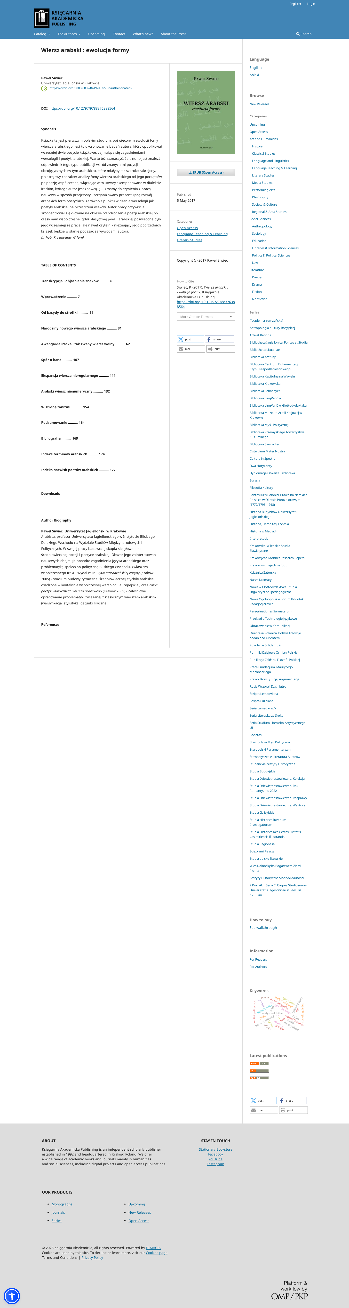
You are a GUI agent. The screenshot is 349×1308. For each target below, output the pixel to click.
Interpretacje (259, 538)
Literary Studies (189, 240)
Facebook (215, 1154)
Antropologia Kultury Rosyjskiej (272, 328)
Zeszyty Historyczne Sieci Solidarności (277, 878)
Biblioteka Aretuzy (263, 357)
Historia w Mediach (263, 531)
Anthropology (262, 226)
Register (295, 3)
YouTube (215, 1159)
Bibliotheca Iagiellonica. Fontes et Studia (279, 342)
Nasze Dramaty (261, 580)
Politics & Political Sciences (271, 255)
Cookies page (156, 1252)
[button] (190, 339)
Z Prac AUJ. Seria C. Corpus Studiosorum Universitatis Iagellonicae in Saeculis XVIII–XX (278, 890)
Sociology (259, 233)
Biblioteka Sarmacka (264, 444)
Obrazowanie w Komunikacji (270, 626)
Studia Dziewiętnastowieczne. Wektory (277, 805)
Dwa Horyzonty (261, 466)
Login (311, 3)
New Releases (259, 104)
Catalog (40, 34)
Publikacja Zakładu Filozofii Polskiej (275, 660)
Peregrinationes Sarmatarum (271, 611)
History (257, 146)
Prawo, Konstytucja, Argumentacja (274, 679)
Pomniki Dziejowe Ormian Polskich (274, 652)
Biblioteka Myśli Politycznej (269, 425)
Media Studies (262, 182)
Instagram (215, 1164)
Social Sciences (260, 219)
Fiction (257, 291)
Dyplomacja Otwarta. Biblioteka (272, 473)
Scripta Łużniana (261, 701)
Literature (257, 270)
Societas (256, 735)
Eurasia (255, 480)
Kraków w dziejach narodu (268, 565)
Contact (119, 34)
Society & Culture (264, 204)
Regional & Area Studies (269, 211)
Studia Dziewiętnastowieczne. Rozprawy (278, 798)
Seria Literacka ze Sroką (266, 715)
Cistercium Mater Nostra (267, 451)
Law (255, 262)
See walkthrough (263, 927)
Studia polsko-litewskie (266, 858)
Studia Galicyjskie (262, 812)
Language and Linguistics (270, 161)
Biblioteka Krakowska (265, 383)
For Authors (68, 34)
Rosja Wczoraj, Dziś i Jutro (268, 686)
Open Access (187, 227)
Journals (58, 1212)
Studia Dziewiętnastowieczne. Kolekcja (277, 778)
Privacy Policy (92, 1257)
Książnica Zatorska (263, 572)
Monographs (62, 1204)
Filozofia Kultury (261, 487)
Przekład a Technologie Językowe (273, 618)
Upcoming (96, 34)
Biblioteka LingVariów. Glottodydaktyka (278, 405)
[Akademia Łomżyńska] (266, 320)
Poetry (257, 277)
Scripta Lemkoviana (264, 693)
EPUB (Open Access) (207, 172)
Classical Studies (263, 153)
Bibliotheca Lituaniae (265, 349)
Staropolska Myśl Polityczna (270, 742)
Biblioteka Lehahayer (265, 391)
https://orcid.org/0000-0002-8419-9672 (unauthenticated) (90, 88)
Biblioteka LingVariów (265, 398)
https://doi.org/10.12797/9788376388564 (82, 108)
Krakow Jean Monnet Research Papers (277, 558)
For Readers (258, 959)
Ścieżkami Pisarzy (262, 851)
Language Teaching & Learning (202, 234)
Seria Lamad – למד (263, 708)
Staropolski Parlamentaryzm (270, 749)
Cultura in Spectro (263, 458)
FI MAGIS (153, 1247)
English (256, 67)
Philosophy (260, 197)
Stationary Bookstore (215, 1149)
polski (254, 74)
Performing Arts (263, 190)
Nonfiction (260, 299)
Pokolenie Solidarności (266, 645)
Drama (257, 284)
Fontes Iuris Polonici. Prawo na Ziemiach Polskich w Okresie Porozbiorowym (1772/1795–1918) (278, 500)
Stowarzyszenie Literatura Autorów (275, 756)
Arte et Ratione (260, 335)
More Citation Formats (196, 316)
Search (304, 34)
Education (259, 241)
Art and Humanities (264, 139)
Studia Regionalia (262, 844)
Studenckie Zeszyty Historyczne (272, 764)
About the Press (173, 34)
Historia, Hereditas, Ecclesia (269, 524)
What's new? (143, 34)
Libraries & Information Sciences (275, 248)
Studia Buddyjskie (262, 771)
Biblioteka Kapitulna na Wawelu (272, 376)
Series (57, 1220)
